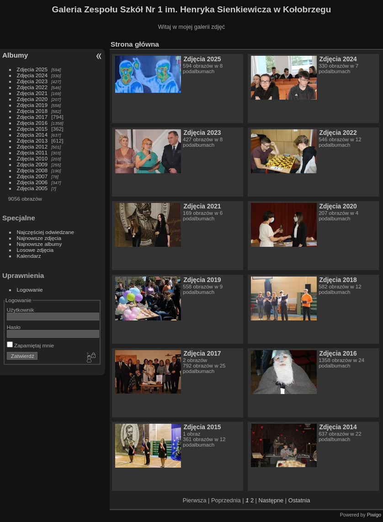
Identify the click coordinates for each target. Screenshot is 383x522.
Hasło (14, 327)
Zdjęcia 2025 (32, 69)
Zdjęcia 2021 (32, 93)
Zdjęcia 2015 (32, 129)
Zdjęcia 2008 (32, 170)
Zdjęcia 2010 (32, 158)
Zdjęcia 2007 (32, 176)
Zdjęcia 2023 (32, 81)
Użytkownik (20, 310)
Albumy (15, 55)
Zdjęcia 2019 (32, 105)
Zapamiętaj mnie (30, 345)
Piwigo (374, 514)
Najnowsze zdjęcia (39, 238)
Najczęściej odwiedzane (45, 232)
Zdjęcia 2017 (32, 117)
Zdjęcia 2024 (32, 75)
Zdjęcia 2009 (32, 164)
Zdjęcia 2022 (32, 87)
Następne (270, 500)
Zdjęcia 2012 (32, 146)
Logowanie (30, 290)
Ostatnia (299, 500)
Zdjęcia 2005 (32, 188)
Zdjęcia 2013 (32, 141)
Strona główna (135, 44)
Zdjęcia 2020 (32, 99)
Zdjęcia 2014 (32, 135)
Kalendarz (29, 256)
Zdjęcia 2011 (32, 152)
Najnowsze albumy (39, 244)
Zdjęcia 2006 (32, 182)
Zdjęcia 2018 (32, 111)
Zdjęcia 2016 (32, 123)
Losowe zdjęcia (35, 250)
